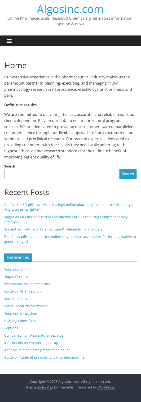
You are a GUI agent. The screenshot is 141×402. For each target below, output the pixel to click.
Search (9, 166)
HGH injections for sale (22, 320)
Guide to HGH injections (23, 291)
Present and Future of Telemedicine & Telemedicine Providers (53, 229)
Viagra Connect (16, 276)
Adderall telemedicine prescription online (37, 350)
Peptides (11, 328)
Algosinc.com (70, 8)
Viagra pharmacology (21, 313)
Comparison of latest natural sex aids (33, 335)
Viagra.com (13, 269)
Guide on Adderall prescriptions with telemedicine (44, 357)
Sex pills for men (17, 298)
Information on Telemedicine (27, 284)
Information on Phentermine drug (31, 342)
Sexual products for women (26, 306)
